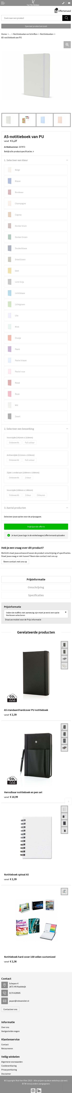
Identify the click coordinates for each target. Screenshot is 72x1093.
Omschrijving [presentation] (36, 587)
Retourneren (7, 1048)
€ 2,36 (10, 961)
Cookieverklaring (9, 1065)
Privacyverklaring (9, 1069)
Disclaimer (6, 1073)
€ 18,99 (11, 796)
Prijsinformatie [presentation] (36, 579)
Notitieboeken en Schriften (25, 34)
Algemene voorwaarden (12, 1061)
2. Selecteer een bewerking (19, 428)
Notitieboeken (46, 34)
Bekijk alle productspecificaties (19, 151)
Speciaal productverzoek (36, 26)
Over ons (5, 1027)
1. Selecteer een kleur (16, 160)
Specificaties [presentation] (36, 595)
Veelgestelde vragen (10, 1031)
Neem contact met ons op (15, 561)
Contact (5, 1044)
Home (4, 34)
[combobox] (31, 18)
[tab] (36, 579)
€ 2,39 (10, 714)
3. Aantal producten (15, 507)
